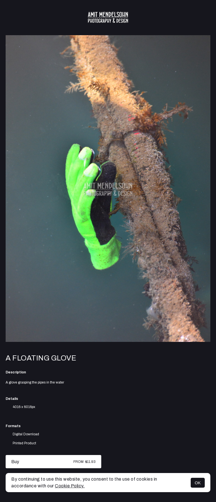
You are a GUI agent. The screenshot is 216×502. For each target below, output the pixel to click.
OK (198, 482)
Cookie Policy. (70, 485)
